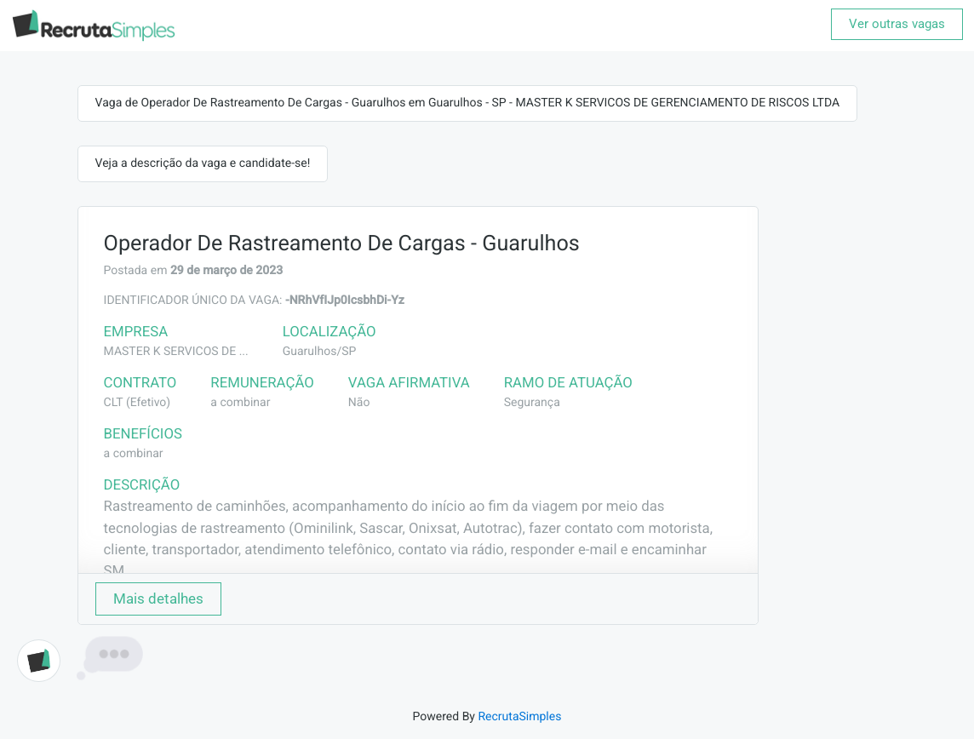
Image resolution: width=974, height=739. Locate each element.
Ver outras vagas (897, 24)
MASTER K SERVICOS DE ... (176, 351)
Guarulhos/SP (320, 351)
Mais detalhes (158, 598)
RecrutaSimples (519, 717)
